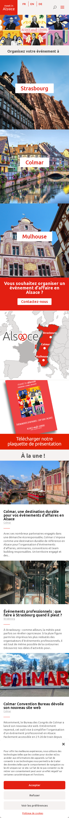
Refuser (34, 795)
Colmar (34, 162)
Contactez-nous (34, 301)
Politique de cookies (32, 813)
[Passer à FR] (24, 3)
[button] (63, 744)
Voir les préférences (34, 805)
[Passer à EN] (32, 3)
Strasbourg (34, 88)
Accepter (34, 785)
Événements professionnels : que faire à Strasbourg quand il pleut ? (32, 613)
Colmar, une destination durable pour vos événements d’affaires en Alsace (33, 515)
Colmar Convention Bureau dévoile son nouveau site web (33, 706)
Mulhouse (34, 236)
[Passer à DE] (40, 3)
